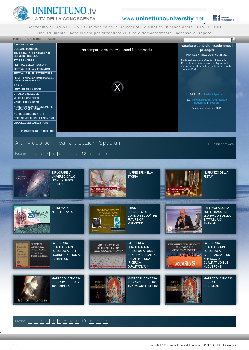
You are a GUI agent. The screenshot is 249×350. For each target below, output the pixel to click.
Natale (223, 99)
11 (91, 153)
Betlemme (200, 102)
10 (84, 153)
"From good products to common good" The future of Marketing (142, 215)
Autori (52, 39)
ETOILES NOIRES (24, 60)
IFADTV (18, 85)
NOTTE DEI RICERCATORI (29, 114)
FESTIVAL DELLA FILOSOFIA (30, 64)
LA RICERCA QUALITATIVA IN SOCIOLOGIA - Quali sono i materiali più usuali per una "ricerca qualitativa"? (142, 255)
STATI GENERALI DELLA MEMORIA (34, 118)
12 (98, 153)
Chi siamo (34, 39)
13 (105, 153)
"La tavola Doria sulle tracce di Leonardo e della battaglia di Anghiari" (217, 215)
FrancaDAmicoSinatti (204, 99)
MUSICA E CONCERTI (26, 98)
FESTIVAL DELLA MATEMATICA (32, 69)
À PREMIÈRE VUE (24, 44)
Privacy (16, 345)
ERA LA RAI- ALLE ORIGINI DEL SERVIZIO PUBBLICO (32, 54)
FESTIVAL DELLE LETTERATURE (33, 73)
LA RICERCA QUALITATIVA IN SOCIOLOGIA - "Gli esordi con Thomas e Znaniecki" (66, 251)
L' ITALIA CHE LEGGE (26, 93)
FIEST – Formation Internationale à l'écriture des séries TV (34, 79)
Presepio (213, 102)
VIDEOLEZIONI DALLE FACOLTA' (33, 122)
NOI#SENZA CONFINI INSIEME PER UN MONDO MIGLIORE (34, 108)
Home (17, 39)
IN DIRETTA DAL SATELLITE (34, 131)
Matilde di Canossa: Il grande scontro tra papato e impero (143, 282)
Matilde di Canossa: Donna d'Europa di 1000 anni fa (66, 282)
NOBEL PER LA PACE (26, 102)
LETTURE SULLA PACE (27, 89)
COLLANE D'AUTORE (26, 49)
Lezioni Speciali (213, 94)
